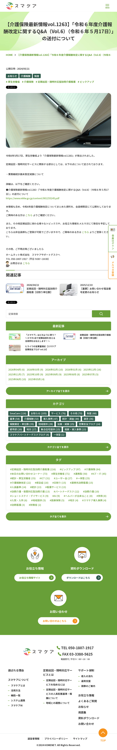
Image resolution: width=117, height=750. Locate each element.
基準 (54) (15, 418)
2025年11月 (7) (16, 374)
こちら (28, 215)
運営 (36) (88, 418)
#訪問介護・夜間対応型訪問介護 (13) (30, 491)
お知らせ (12, 76)
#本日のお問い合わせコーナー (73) (28, 473)
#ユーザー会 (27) (63, 478)
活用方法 (15, 690)
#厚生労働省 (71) (60, 473)
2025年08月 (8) (72, 374)
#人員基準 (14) (18, 487)
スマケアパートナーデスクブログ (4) (29, 434)
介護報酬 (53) (31, 418)
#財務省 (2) (35, 504)
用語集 (82, 712)
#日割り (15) (59, 482)
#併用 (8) (101, 496)
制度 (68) (92, 413)
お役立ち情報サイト (29, 577)
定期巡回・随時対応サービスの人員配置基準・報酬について (59, 694)
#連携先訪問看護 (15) (81, 482)
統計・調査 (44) (70, 418)
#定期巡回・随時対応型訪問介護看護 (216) (33, 469)
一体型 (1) (59, 434)
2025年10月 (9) (35, 374)
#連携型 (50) (80, 473)
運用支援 (86, 681)
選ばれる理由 (16, 670)
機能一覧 (15, 695)
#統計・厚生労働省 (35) (23, 478)
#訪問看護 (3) (17, 504)
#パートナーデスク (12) (66, 491)
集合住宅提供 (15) (50, 429)
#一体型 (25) (83, 478)
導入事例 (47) (50, 418)
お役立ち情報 (86, 695)
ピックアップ (86, 81)
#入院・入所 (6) (18, 500)
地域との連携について (58, 703)
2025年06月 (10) (17, 379)
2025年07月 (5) (90, 374)
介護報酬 (25, 76)
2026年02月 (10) (54, 369)
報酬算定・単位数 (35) (22, 424)
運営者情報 (33, 738)
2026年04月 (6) (16, 369)
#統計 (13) (35, 487)
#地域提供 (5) (38, 500)
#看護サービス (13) (55, 487)
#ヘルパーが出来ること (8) (78, 496)
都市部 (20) (16, 429)
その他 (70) (76, 413)
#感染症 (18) (41, 482)
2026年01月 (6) (73, 369)
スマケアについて (18, 680)
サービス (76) (58, 413)
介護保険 (27, 81)
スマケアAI (17, 705)
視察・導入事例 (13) (75, 429)
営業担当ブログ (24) (89, 424)
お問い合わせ (86, 724)
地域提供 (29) (45, 424)
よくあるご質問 (87, 701)
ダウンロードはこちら (78, 577)
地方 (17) (31, 429)
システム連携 (18, 700)
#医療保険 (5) (57, 500)
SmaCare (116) (18, 413)
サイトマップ (80, 738)
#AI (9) (56, 496)
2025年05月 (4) (36, 379)
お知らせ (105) (39, 413)
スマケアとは (18, 685)
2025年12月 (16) (92, 369)
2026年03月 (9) (35, 369)
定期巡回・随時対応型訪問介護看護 (56, 81)
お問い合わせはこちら (54, 621)
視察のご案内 (88, 686)
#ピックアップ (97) (70, 469)
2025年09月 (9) (53, 374)
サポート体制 (86, 670)
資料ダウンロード (88, 718)
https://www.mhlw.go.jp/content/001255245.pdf (32, 198)
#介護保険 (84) (92, 469)
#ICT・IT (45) (98, 473)
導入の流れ (87, 676)
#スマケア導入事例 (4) (94, 500)
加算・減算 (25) (65, 424)
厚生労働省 (13, 81)
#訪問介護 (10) (91, 491)
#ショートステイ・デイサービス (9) (29, 496)
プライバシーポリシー (56, 738)
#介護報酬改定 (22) (20, 482)
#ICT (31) (45, 478)
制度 (36, 76)
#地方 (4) (73, 500)
